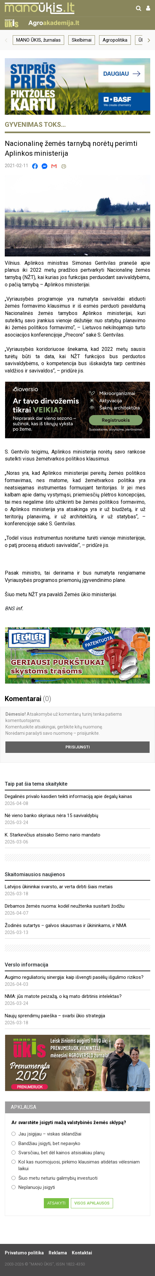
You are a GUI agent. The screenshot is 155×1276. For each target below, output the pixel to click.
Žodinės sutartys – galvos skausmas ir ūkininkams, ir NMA (65, 925)
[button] (6, 40)
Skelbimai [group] (81, 40)
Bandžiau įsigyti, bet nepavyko (45, 1143)
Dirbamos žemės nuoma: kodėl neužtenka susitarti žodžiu (65, 906)
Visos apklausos (92, 1203)
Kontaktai (82, 1252)
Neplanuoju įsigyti (33, 1187)
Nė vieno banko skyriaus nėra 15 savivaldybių (51, 815)
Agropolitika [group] (115, 40)
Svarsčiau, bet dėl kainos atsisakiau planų (57, 1153)
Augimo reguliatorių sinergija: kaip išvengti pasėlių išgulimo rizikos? (74, 977)
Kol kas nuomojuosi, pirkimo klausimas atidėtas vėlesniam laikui (75, 1165)
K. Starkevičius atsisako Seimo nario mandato (52, 835)
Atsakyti (56, 1203)
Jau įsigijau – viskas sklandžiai (46, 1134)
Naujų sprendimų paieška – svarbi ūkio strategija (55, 1016)
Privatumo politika (24, 1252)
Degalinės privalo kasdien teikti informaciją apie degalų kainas (68, 796)
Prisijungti (77, 747)
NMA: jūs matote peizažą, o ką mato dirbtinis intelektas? (63, 996)
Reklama (58, 1252)
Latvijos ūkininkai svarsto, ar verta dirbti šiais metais (59, 887)
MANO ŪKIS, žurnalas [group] (38, 40)
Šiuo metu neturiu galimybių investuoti (54, 1178)
